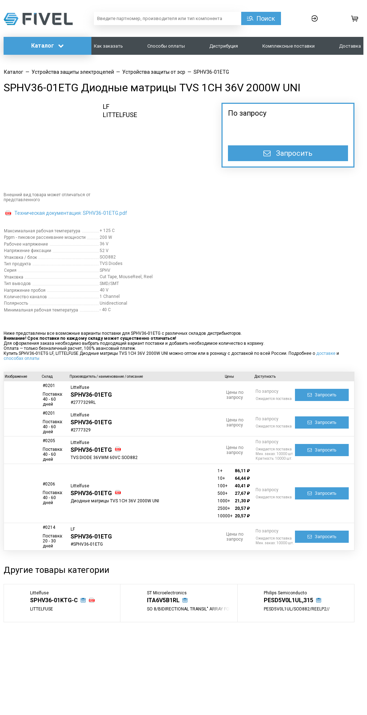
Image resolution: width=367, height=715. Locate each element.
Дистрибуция (223, 46)
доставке (325, 353)
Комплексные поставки (288, 46)
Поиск (265, 18)
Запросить (288, 153)
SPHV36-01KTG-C (54, 600)
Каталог (47, 45)
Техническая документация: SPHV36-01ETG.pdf (70, 213)
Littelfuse (80, 387)
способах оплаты (21, 358)
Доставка (350, 46)
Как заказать (108, 46)
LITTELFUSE (120, 115)
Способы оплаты (166, 46)
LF (106, 106)
